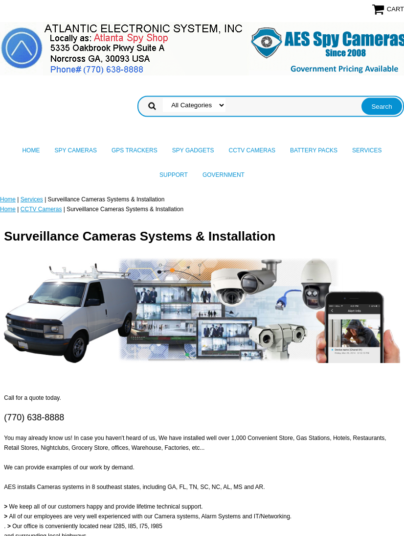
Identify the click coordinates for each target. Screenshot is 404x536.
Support (173, 174)
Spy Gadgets (193, 150)
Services (367, 150)
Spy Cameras (75, 150)
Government (223, 174)
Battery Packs (313, 150)
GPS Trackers (134, 150)
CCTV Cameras (252, 150)
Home (31, 150)
